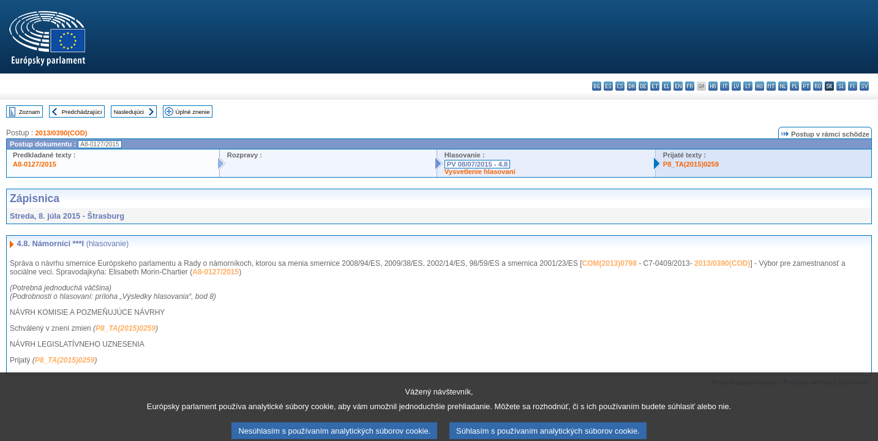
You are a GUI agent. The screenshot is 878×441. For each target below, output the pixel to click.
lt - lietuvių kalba (747, 86)
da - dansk (631, 86)
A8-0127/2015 (34, 164)
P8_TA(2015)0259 (691, 164)
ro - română (817, 86)
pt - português (806, 86)
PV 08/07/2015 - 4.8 (477, 164)
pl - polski (794, 86)
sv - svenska (864, 86)
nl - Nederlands (782, 86)
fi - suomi (852, 86)
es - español (608, 86)
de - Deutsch (643, 86)
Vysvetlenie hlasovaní (480, 171)
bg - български (596, 86)
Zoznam (29, 111)
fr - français (689, 86)
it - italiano (724, 86)
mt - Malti (771, 86)
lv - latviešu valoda (736, 86)
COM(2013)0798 (609, 263)
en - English (678, 86)
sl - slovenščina (841, 86)
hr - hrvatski (713, 86)
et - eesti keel (654, 86)
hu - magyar (759, 86)
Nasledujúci (129, 111)
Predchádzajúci (82, 111)
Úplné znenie (193, 111)
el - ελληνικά (666, 86)
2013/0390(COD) (61, 133)
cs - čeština (620, 86)
